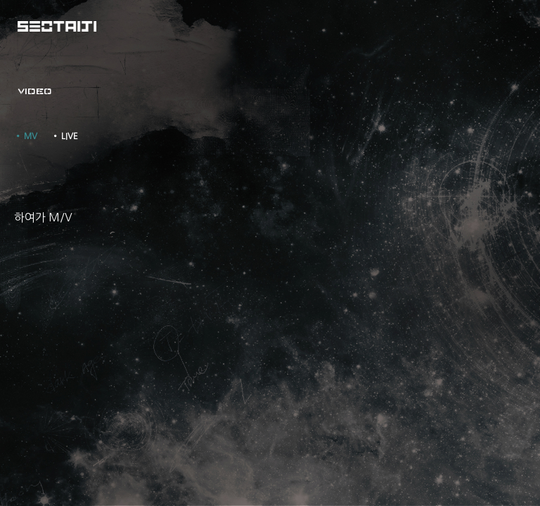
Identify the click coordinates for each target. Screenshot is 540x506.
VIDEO (35, 91)
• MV (25, 136)
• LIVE (64, 136)
